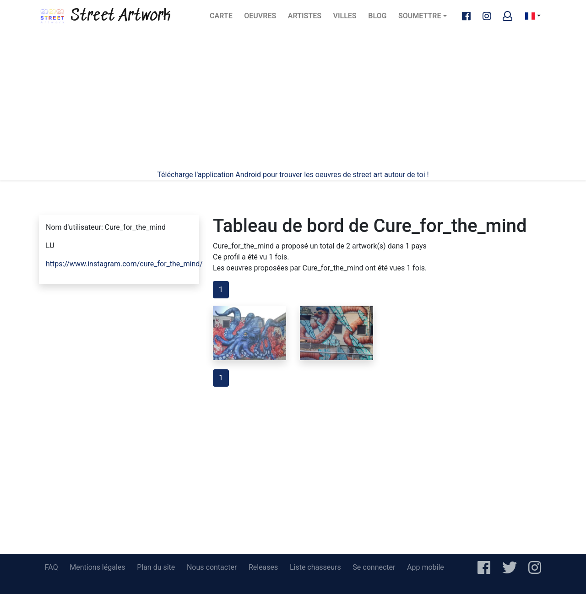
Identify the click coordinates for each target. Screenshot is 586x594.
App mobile (425, 567)
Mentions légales (97, 567)
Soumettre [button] (419, 15)
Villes (348, 18)
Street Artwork (105, 16)
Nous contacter (212, 567)
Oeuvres (262, 18)
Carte (223, 18)
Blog (380, 18)
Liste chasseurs (315, 567)
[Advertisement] (293, 101)
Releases (263, 567)
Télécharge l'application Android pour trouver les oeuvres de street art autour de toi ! (293, 174)
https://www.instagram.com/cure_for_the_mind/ (124, 263)
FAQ (51, 567)
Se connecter (374, 567)
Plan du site (156, 567)
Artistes (306, 18)
